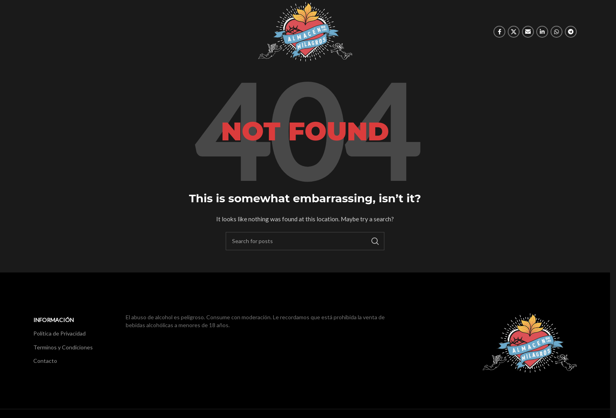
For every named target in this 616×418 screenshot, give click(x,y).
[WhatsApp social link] (556, 32)
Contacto (45, 360)
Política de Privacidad (59, 333)
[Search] (305, 241)
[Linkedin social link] (542, 32)
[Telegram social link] (571, 32)
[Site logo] (305, 31)
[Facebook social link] (499, 32)
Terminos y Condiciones (63, 347)
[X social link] (514, 32)
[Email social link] (528, 32)
